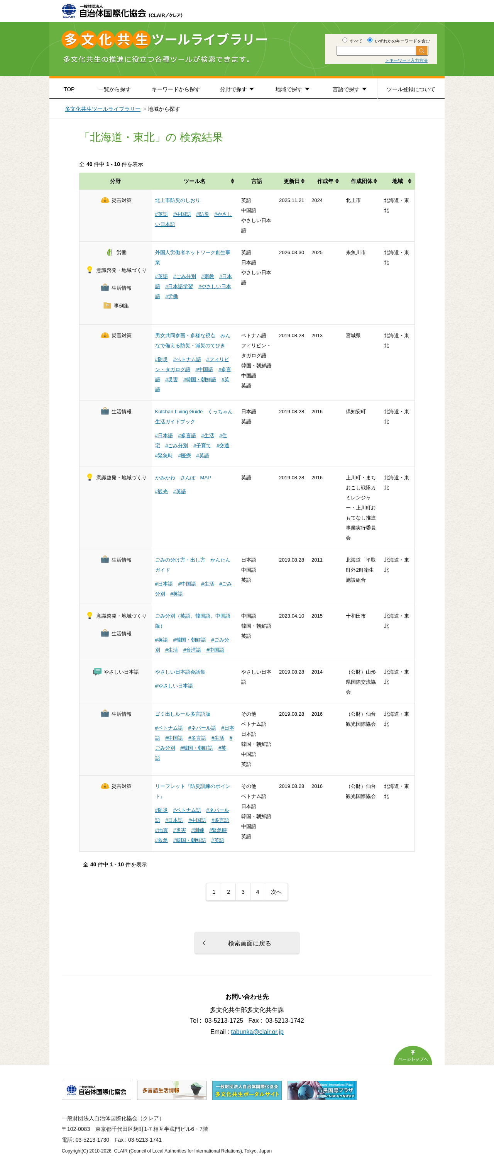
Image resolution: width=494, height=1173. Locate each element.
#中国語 (182, 214)
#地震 (161, 830)
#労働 (171, 296)
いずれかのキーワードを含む (398, 41)
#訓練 (197, 830)
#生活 (207, 435)
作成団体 (361, 181)
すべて (352, 41)
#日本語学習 (179, 286)
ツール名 (194, 181)
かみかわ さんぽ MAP (183, 477)
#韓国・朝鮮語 (199, 379)
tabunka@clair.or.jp (257, 1032)
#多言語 (187, 435)
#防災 (202, 214)
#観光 (161, 491)
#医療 (184, 455)
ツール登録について (411, 89)
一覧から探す (114, 89)
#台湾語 (192, 650)
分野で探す (233, 89)
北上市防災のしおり (177, 200)
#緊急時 (164, 455)
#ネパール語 (202, 728)
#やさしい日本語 (174, 686)
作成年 (325, 181)
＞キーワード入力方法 (406, 60)
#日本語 (164, 435)
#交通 (223, 445)
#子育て (202, 445)
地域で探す (289, 89)
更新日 (292, 181)
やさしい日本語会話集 (180, 672)
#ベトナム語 (187, 359)
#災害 (171, 379)
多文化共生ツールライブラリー (102, 109)
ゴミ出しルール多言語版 (182, 714)
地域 (397, 181)
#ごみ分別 (184, 276)
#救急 (161, 840)
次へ (276, 892)
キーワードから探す (176, 89)
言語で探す (346, 89)
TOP (69, 89)
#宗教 (207, 276)
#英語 (161, 214)
